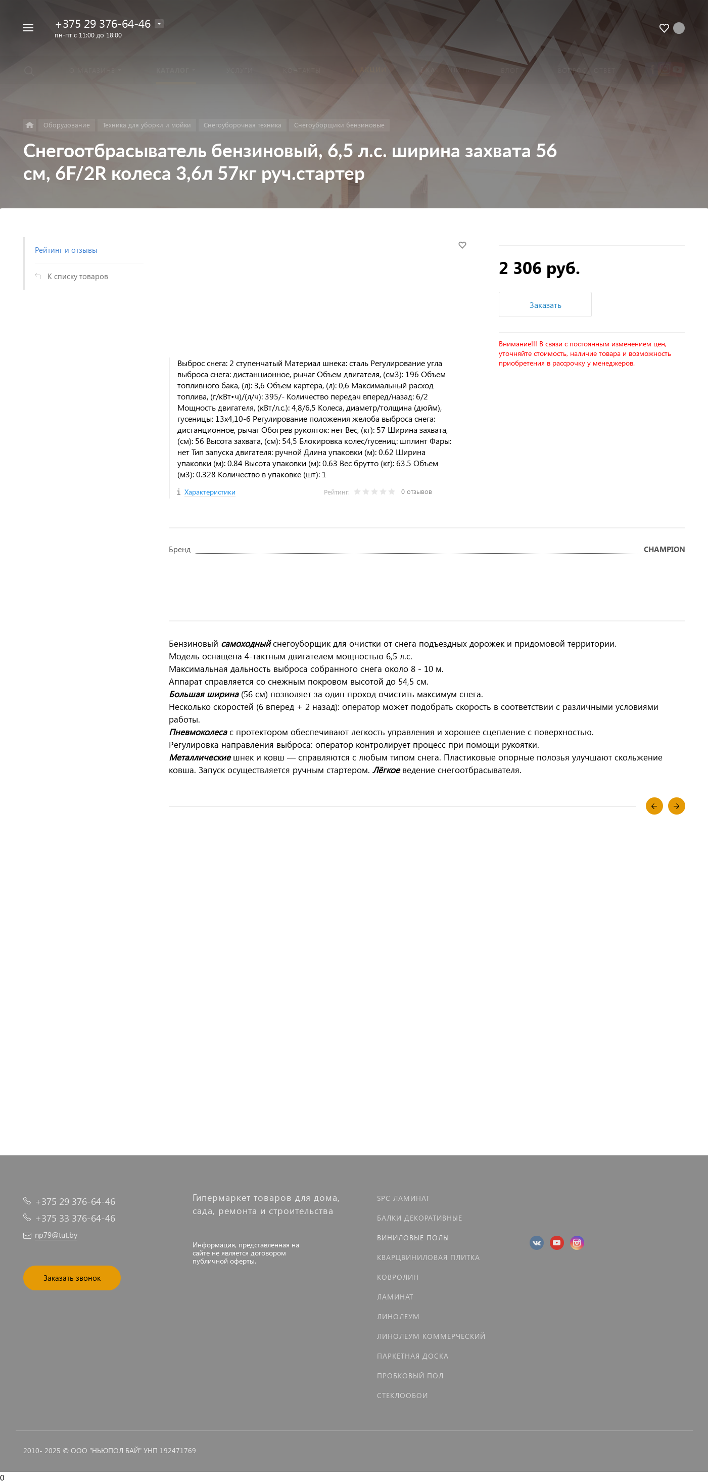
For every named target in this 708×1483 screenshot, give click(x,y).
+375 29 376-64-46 (103, 23)
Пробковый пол (410, 1375)
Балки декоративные (419, 1218)
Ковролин (398, 1277)
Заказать (545, 304)
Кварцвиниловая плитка (428, 1257)
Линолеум (398, 1316)
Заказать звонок (72, 1278)
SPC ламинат (403, 1198)
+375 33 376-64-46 (75, 1217)
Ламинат (395, 1296)
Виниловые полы (413, 1237)
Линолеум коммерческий (431, 1336)
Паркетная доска (413, 1356)
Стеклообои (402, 1395)
